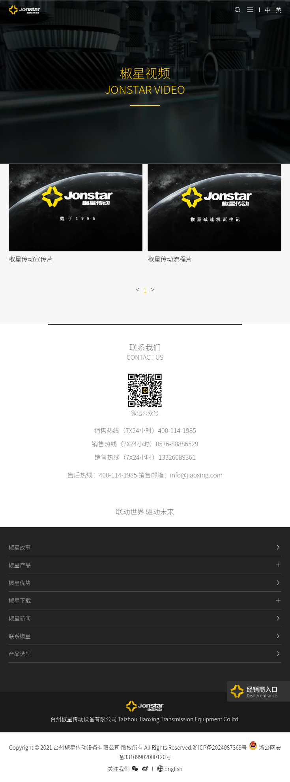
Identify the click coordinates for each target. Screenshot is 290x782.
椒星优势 (145, 582)
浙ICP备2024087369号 (220, 747)
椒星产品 (145, 565)
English (170, 769)
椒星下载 (145, 600)
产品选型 (145, 653)
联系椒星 (145, 636)
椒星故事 (145, 547)
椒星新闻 (145, 618)
